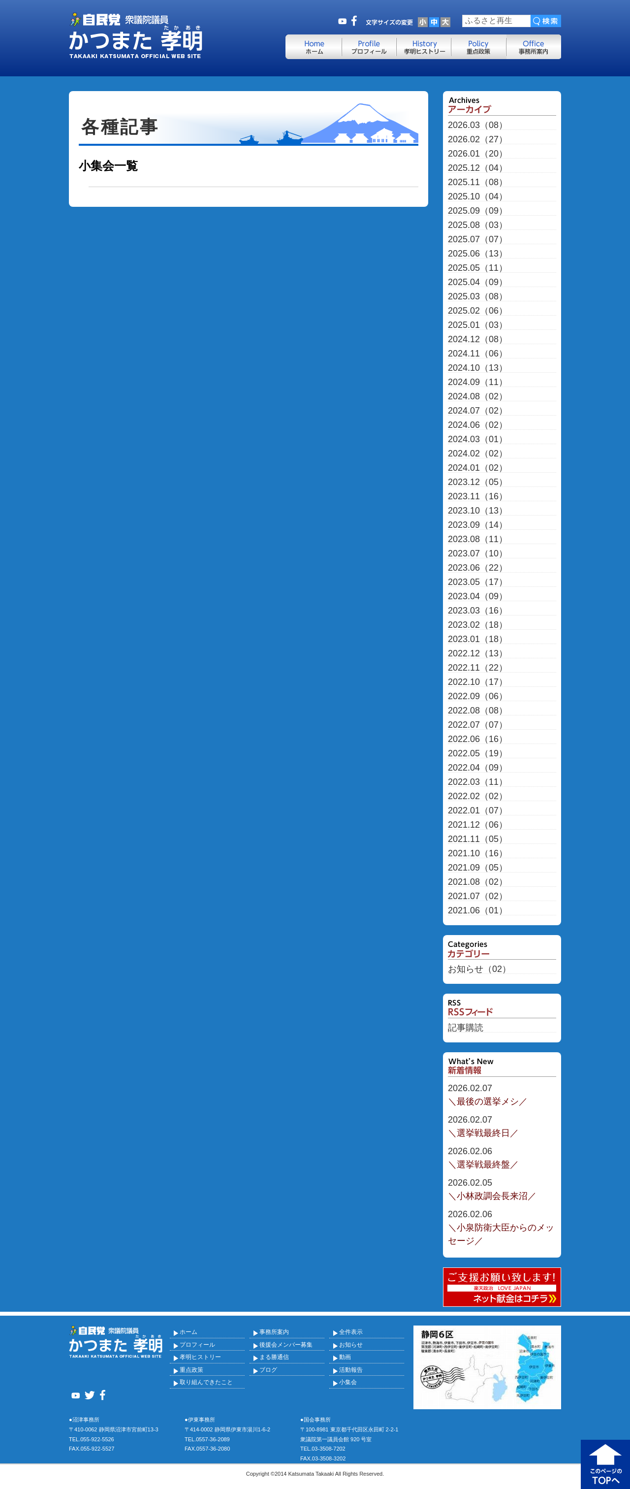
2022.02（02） (477, 796)
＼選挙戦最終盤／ (502, 1157)
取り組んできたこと (206, 1382)
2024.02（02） (477, 453)
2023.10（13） (477, 511)
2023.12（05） (477, 482)
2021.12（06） (477, 825)
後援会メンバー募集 (286, 1344)
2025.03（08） (477, 296)
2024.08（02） (477, 396)
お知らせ (351, 1344)
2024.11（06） (477, 353)
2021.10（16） (477, 853)
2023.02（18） (477, 625)
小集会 (348, 1382)
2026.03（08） (477, 125)
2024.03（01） (477, 439)
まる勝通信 (274, 1357)
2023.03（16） (477, 610)
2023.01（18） (477, 639)
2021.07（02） (477, 896)
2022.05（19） (477, 753)
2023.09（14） (477, 525)
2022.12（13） (477, 653)
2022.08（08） (477, 710)
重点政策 (191, 1369)
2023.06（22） (477, 568)
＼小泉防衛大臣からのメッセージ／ (502, 1227)
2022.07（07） (477, 725)
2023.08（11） (477, 539)
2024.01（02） (477, 468)
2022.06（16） (477, 739)
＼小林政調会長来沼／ (502, 1188)
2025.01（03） (477, 325)
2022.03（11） (477, 782)
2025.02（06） (477, 311)
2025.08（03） (477, 225)
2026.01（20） (477, 154)
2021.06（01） (477, 910)
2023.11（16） (477, 496)
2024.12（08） (477, 339)
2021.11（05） (477, 839)
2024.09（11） (477, 382)
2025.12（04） (477, 168)
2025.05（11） (477, 268)
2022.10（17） (477, 682)
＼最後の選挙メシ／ (502, 1094)
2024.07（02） (477, 411)
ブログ (268, 1369)
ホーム (188, 1331)
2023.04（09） (477, 596)
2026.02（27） (477, 139)
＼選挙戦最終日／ (502, 1125)
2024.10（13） (477, 368)
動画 (345, 1357)
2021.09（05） (477, 868)
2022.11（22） (477, 668)
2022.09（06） (477, 696)
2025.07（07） (477, 239)
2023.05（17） (477, 582)
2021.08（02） (477, 882)
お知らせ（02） (479, 969)
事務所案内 (274, 1331)
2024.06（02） (477, 425)
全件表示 (351, 1331)
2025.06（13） (477, 254)
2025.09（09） (477, 211)
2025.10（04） (477, 196)
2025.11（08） (477, 182)
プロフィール (197, 1344)
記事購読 (465, 1028)
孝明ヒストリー (200, 1357)
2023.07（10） (477, 553)
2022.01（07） (477, 810)
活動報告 (351, 1369)
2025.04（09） (477, 282)
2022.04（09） (477, 768)
